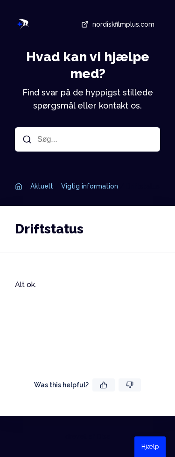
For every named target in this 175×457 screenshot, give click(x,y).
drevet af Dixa (87, 436)
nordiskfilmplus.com (116, 24)
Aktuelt (41, 186)
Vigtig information (89, 186)
